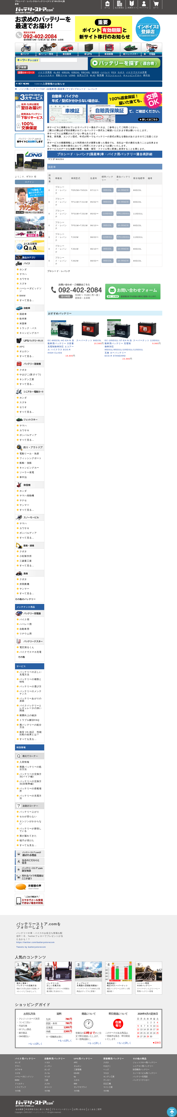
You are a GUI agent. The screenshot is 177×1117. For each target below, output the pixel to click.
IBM (75, 1084)
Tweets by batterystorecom (31, 947)
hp (75, 1076)
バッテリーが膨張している (31, 829)
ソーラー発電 (27, 472)
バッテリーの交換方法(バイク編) (31, 775)
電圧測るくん (27, 647)
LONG (72, 75)
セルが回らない (28, 816)
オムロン (24, 351)
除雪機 (100, 75)
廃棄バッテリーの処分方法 (31, 768)
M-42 (92, 75)
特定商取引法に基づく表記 (38, 1109)
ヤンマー (24, 505)
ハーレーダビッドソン (31, 289)
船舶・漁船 (26, 463)
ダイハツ (48, 1087)
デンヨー (107, 1080)
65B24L (75, 72)
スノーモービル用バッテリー (145, 1073)
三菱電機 (77, 1069)
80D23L (107, 190)
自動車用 (51, 89)
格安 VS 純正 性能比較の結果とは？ (31, 733)
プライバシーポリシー (62, 1109)
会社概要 (20, 1109)
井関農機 (24, 584)
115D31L (107, 213)
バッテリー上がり (29, 812)
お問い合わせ (80, 1109)
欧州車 (23, 318)
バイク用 (24, 619)
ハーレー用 (26, 624)
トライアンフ (20, 1087)
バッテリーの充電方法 (31, 797)
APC (22, 346)
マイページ (144, 4)
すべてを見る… (28, 739)
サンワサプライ (80, 1087)
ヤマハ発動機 (27, 495)
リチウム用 (26, 633)
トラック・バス (28, 328)
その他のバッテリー (25, 599)
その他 (21, 657)
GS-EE (76, 1073)
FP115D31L (123, 213)
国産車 (61, 89)
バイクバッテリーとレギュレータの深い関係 (31, 708)
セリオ (23, 407)
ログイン (29, 182)
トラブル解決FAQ (29, 720)
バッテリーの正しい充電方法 (31, 673)
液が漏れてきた (28, 836)
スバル (47, 1073)
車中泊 (146, 75)
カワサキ (24, 279)
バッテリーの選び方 (31, 686)
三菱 (46, 1080)
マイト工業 (108, 1087)
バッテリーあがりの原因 (31, 699)
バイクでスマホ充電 (136, 72)
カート (156, 4)
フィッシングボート (31, 458)
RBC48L (85, 72)
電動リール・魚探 (29, 453)
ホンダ (23, 269)
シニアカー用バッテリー (143, 1066)
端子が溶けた (27, 840)
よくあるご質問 (95, 1109)
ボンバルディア (28, 435)
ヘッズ (106, 1069)
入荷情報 (24, 762)
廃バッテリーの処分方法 (31, 726)
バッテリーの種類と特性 (31, 680)
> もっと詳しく (35, 1043)
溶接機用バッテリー (113, 1059)
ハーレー (105, 72)
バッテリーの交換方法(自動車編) (31, 782)
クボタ (23, 370)
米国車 (23, 323)
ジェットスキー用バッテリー (145, 1062)
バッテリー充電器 (140, 1076)
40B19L (66, 72)
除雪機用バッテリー (141, 1069)
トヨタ (47, 1062)
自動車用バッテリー (54, 1059)
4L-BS (57, 72)
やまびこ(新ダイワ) (30, 374)
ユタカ (76, 1080)
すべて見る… (27, 300)
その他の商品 (140, 1059)
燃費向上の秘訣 (28, 715)
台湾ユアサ (83, 75)
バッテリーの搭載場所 (31, 789)
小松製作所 (26, 556)
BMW (23, 295)
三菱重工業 (26, 561)
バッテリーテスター (141, 1080)
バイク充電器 (45, 72)
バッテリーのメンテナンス (31, 692)
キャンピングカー (132, 75)
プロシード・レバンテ (86, 89)
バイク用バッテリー (25, 1059)
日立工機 (107, 1084)
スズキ (23, 283)
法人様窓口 (119, 4)
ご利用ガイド (131, 4)
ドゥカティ (19, 1084)
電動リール (61, 75)
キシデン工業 (27, 379)
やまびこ (107, 1066)
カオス (121, 72)
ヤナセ (23, 500)
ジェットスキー (46, 75)
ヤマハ (23, 274)
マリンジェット (113, 75)
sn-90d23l (123, 190)
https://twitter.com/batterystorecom (35, 942)
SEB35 (95, 72)
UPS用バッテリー (83, 1059)
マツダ (69, 89)
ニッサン (48, 1066)
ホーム (107, 4)
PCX (113, 72)
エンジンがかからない (31, 822)
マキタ (106, 1073)
